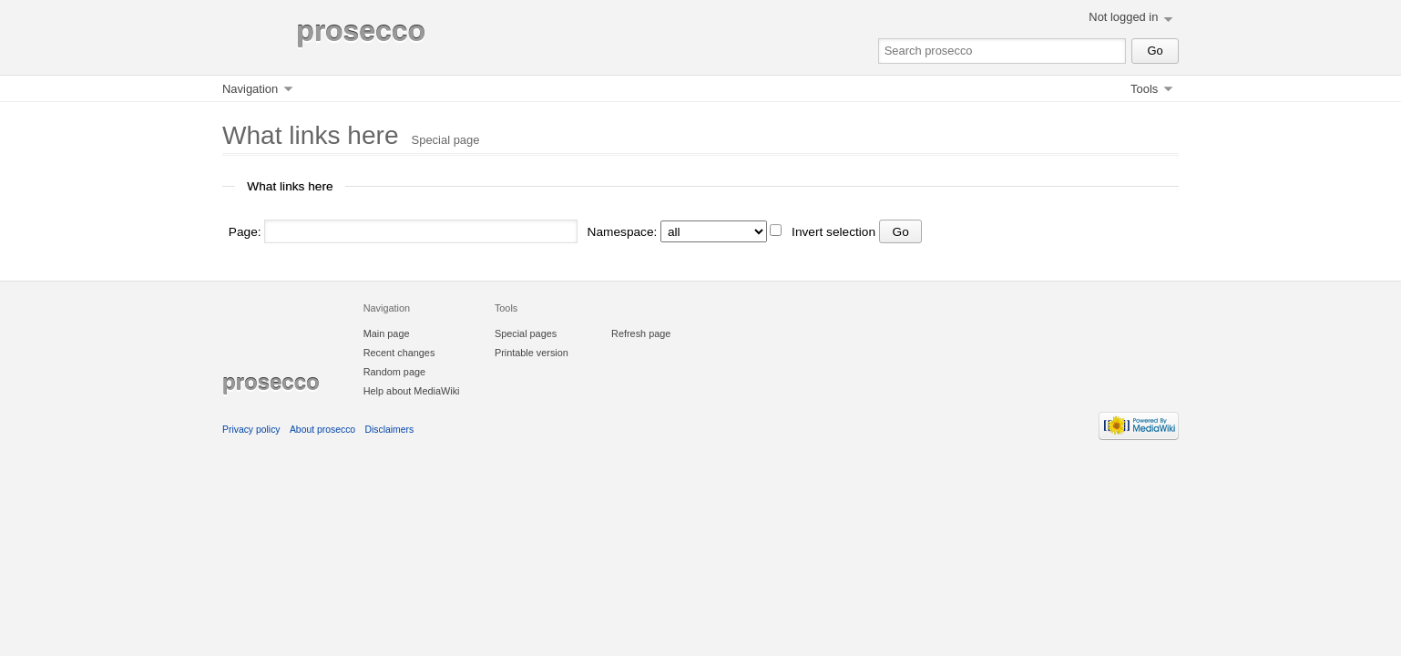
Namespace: (623, 232)
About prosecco (322, 430)
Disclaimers (389, 430)
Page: (245, 232)
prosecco (360, 31)
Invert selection (833, 232)
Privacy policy (251, 430)
